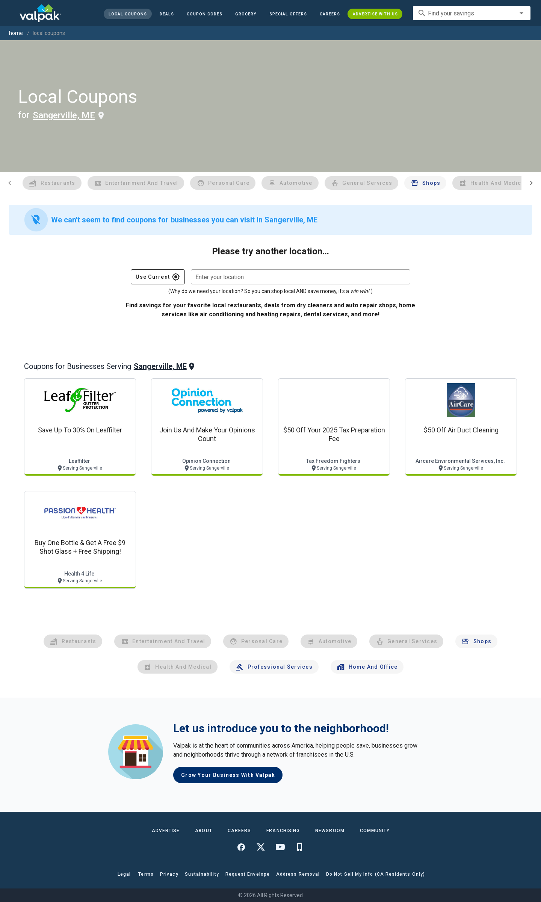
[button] (287, 14)
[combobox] (471, 13)
